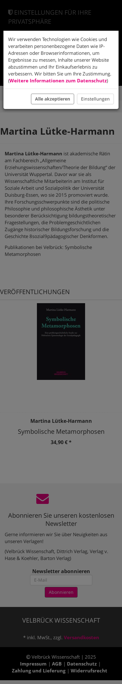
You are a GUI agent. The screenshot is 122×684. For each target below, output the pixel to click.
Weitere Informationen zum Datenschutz (58, 80)
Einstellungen (95, 99)
